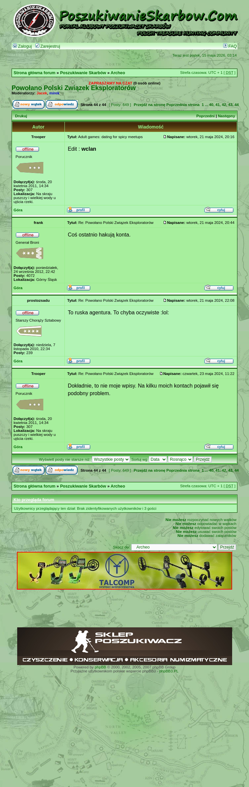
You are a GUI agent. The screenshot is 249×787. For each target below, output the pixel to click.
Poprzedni (205, 116)
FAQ (230, 46)
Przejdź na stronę (149, 105)
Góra (18, 210)
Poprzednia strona (182, 105)
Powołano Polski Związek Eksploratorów (74, 87)
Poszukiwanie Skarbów (83, 73)
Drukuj (21, 116)
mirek (54, 93)
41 (218, 105)
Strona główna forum (35, 73)
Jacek (42, 93)
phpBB (100, 667)
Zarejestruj (47, 46)
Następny (226, 116)
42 (224, 105)
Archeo (118, 73)
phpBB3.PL (168, 671)
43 (230, 105)
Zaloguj (22, 46)
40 (211, 105)
